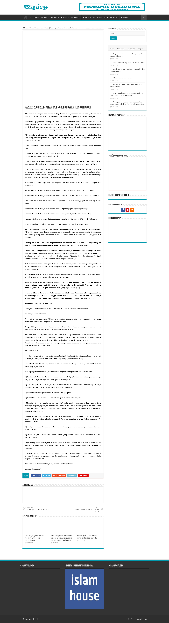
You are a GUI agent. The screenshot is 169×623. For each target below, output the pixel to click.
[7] (98, 196)
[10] (88, 219)
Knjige (86, 17)
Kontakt (124, 17)
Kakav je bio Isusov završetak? (40, 508)
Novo (112, 49)
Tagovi (140, 49)
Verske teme (39, 28)
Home (25, 28)
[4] (51, 175)
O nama (34, 17)
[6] (93, 190)
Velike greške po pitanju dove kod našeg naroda (87, 537)
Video (54, 17)
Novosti (75, 17)
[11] (85, 224)
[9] (91, 214)
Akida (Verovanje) (51, 28)
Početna (25, 17)
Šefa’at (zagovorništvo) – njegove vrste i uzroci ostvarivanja (35, 538)
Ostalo (97, 17)
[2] (95, 161)
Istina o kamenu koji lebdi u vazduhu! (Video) (129, 63)
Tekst (44, 17)
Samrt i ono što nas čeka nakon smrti (86, 509)
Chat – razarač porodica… (122, 78)
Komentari (131, 49)
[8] (87, 209)
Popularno (121, 49)
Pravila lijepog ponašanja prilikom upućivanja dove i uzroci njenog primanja (62, 538)
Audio (64, 17)
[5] (100, 175)
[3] (49, 169)
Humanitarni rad (111, 17)
